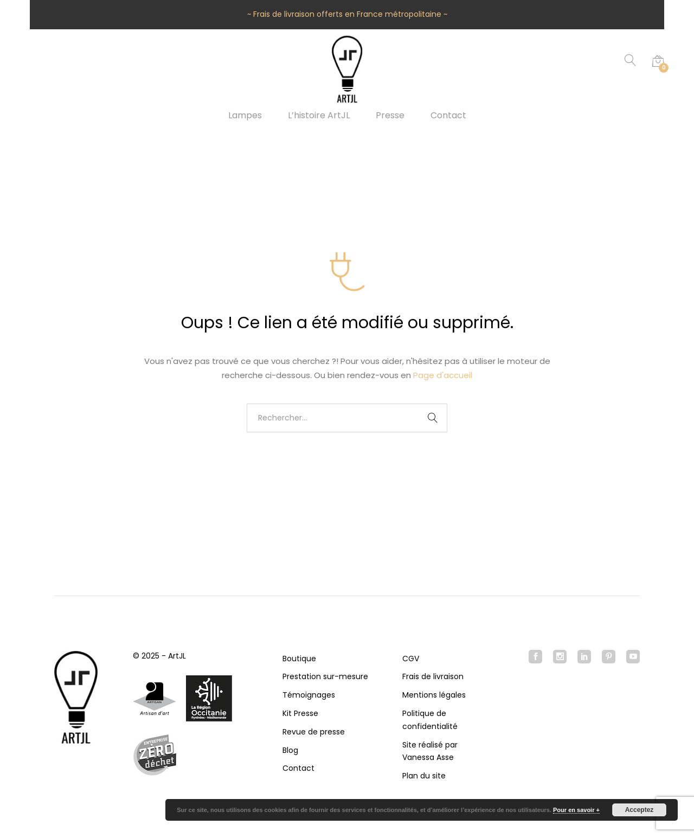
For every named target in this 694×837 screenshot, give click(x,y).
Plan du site (424, 775)
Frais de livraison (433, 676)
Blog (290, 750)
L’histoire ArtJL (319, 115)
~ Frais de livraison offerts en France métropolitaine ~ (347, 14)
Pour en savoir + (576, 810)
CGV (410, 658)
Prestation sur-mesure (325, 676)
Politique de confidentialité (430, 720)
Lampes (245, 115)
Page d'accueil (442, 375)
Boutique (299, 658)
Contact (448, 115)
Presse (390, 115)
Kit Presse (300, 713)
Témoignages (308, 694)
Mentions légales (434, 694)
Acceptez (639, 810)
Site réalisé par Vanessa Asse (430, 751)
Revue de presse (313, 731)
